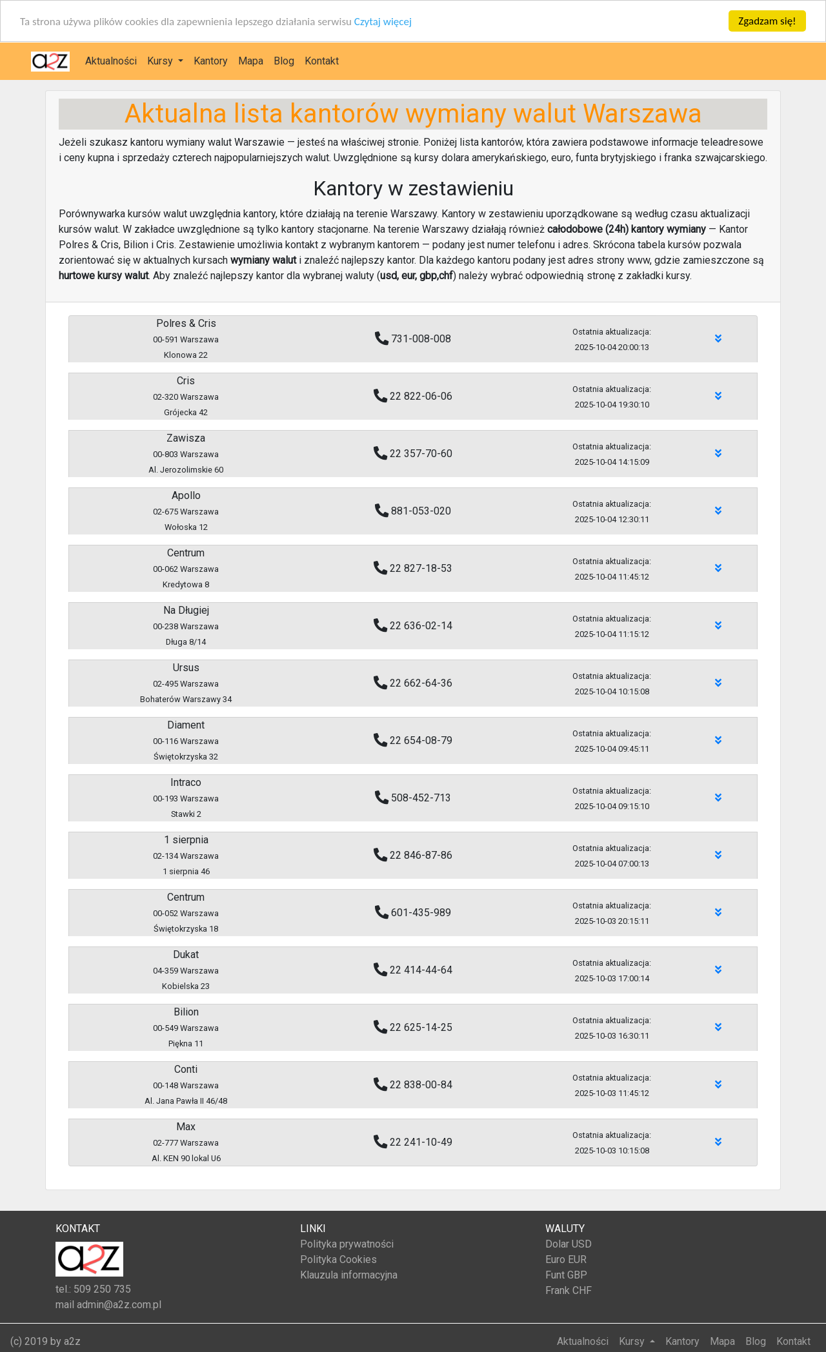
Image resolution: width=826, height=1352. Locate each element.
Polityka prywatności (347, 1244)
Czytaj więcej (383, 21)
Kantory (211, 61)
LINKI (313, 1228)
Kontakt (322, 61)
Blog (284, 61)
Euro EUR (566, 1259)
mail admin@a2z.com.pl (108, 1304)
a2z (72, 1341)
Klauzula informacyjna (349, 1275)
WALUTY (565, 1228)
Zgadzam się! (767, 21)
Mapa (250, 61)
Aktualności (111, 61)
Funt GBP (566, 1275)
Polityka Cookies (338, 1259)
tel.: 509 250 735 (93, 1289)
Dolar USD (568, 1244)
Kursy (161, 61)
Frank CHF (568, 1290)
